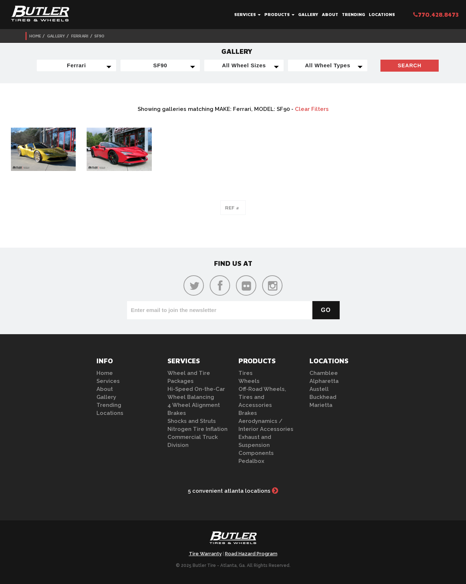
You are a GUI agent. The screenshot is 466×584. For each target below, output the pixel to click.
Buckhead (322, 397)
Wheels (249, 381)
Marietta (320, 405)
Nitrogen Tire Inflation (197, 429)
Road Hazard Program (251, 553)
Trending (353, 14)
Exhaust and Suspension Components (256, 445)
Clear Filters (312, 109)
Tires (245, 373)
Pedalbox (251, 461)
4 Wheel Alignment (193, 405)
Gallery (308, 14)
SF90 (99, 36)
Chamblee (323, 373)
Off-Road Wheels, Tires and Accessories (262, 397)
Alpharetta (324, 381)
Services (247, 14)
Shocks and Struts (191, 421)
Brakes (176, 413)
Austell (319, 389)
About (330, 14)
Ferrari (79, 36)
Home (35, 36)
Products (279, 14)
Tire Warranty (205, 553)
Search (409, 65)
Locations (382, 14)
